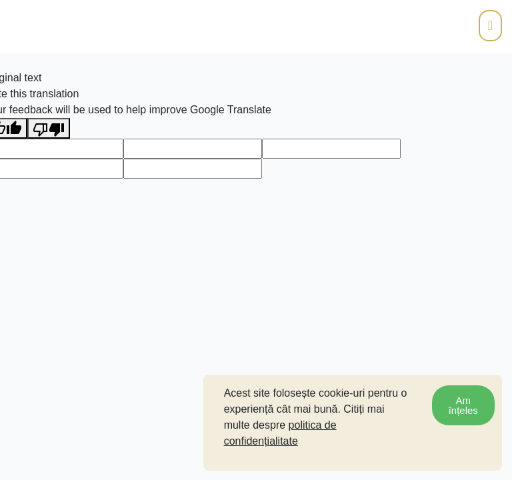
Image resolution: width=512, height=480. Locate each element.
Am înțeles (463, 405)
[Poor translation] (48, 128)
